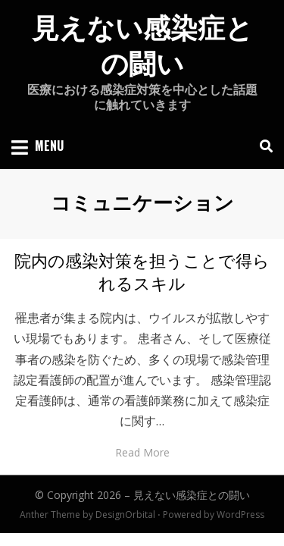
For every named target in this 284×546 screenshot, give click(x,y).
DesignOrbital (125, 514)
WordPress (240, 514)
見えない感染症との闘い (191, 495)
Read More (142, 452)
